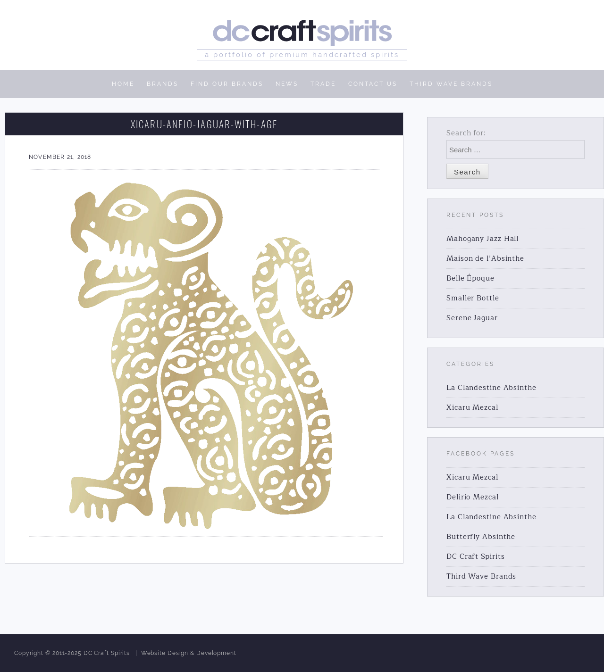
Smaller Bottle (472, 298)
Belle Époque (470, 278)
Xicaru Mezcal (472, 408)
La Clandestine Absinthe (491, 388)
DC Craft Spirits (475, 557)
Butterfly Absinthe (480, 537)
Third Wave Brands (481, 576)
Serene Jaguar (472, 318)
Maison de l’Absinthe (485, 259)
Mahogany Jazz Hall (482, 239)
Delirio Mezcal (472, 497)
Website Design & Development (188, 653)
